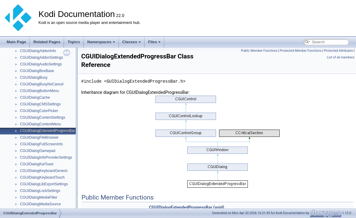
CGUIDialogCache (35, 97)
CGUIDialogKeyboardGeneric (44, 171)
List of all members (340, 57)
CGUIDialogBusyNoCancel (41, 84)
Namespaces (101, 42)
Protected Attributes (338, 51)
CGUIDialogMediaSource (40, 204)
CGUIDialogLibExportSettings (44, 184)
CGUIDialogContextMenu (40, 124)
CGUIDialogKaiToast (36, 164)
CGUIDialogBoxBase (37, 71)
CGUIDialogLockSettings (40, 191)
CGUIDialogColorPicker (39, 111)
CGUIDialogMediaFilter (38, 197)
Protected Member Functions (301, 51)
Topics (74, 42)
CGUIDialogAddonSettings (41, 57)
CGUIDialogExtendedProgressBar (47, 131)
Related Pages (46, 42)
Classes (131, 42)
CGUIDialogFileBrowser (39, 137)
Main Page (16, 42)
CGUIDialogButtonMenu (39, 91)
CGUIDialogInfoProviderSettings (46, 157)
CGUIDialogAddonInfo (38, 51)
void (219, 207)
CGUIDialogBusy (34, 77)
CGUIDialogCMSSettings (40, 104)
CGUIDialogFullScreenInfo (41, 144)
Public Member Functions (259, 51)
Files (154, 42)
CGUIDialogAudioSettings (41, 64)
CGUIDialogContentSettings (42, 117)
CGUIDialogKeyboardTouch (42, 177)
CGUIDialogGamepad (37, 151)
